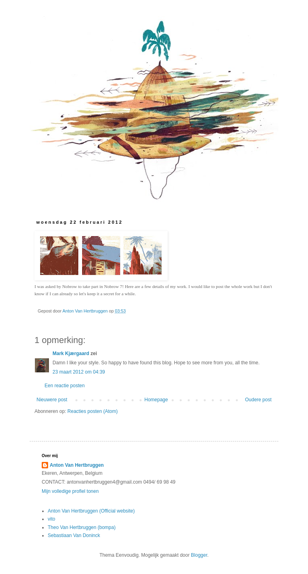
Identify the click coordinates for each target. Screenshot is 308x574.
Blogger (199, 555)
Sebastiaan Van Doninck (74, 535)
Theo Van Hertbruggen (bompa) (82, 527)
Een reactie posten (65, 385)
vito (51, 519)
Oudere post (258, 399)
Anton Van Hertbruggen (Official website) (91, 511)
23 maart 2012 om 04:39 (79, 372)
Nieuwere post (51, 399)
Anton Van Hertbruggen (77, 465)
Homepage (156, 399)
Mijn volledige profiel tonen (70, 491)
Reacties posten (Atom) (92, 411)
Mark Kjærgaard (71, 353)
